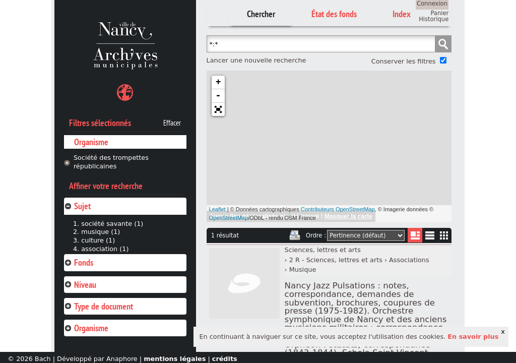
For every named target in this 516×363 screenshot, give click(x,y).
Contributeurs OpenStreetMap (338, 209)
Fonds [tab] (78, 262)
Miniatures (444, 235)
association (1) (104, 249)
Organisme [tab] (86, 328)
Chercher (261, 14)
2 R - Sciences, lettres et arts (335, 260)
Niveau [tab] (80, 284)
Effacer (172, 123)
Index (402, 14)
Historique (433, 19)
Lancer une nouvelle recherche (256, 60)
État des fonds (334, 14)
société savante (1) (112, 223)
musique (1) (100, 231)
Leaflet (217, 209)
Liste (415, 235)
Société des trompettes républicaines (111, 162)
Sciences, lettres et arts (323, 250)
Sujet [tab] (77, 206)
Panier (439, 13)
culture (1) (98, 240)
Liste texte (429, 237)
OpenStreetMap (228, 218)
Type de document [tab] (98, 306)
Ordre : (316, 235)
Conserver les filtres (403, 61)
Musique (302, 269)
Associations (409, 260)
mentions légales (175, 358)
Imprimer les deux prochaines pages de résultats (295, 235)
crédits (224, 358)
